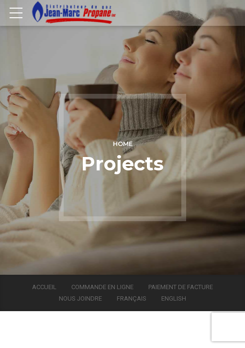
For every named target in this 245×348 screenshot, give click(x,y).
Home (123, 143)
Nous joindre (80, 298)
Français (131, 298)
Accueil (44, 287)
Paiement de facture (180, 287)
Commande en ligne (102, 287)
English (173, 298)
